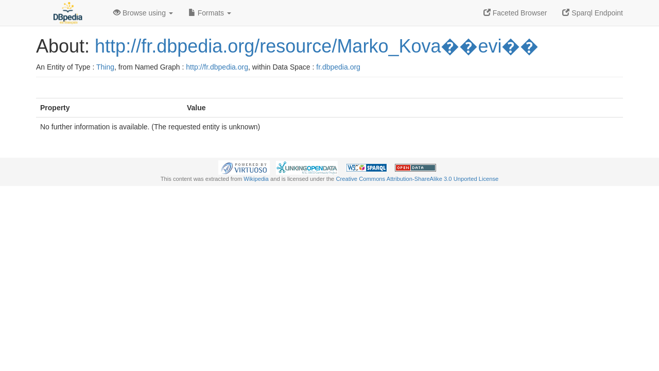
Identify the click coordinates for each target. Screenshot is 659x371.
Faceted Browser (515, 13)
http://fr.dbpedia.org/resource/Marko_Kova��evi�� (317, 46)
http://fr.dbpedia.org (217, 67)
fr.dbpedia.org (338, 67)
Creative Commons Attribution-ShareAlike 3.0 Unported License (417, 179)
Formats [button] (209, 13)
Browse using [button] (143, 13)
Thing (105, 67)
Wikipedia (256, 179)
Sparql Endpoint (592, 13)
